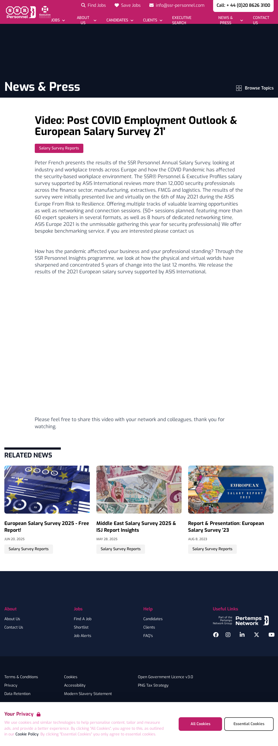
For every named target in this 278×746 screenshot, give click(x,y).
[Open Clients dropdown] (152, 20)
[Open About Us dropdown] (85, 20)
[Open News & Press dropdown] (228, 20)
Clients (149, 627)
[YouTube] (271, 635)
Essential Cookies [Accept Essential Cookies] (248, 723)
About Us (12, 619)
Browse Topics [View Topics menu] (255, 88)
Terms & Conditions (21, 677)
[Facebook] (216, 635)
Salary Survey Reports (59, 148)
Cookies (70, 677)
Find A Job (82, 619)
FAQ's (148, 635)
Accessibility (75, 685)
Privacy (10, 685)
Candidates (153, 619)
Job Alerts (82, 635)
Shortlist (81, 627)
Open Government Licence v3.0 (165, 677)
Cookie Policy (27, 734)
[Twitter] (256, 635)
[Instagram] (228, 635)
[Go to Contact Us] (263, 20)
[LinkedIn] (242, 635)
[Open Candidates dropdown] (119, 20)
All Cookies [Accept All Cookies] (200, 723)
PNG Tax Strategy (153, 685)
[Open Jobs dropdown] (58, 20)
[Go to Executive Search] (187, 20)
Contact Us (13, 627)
